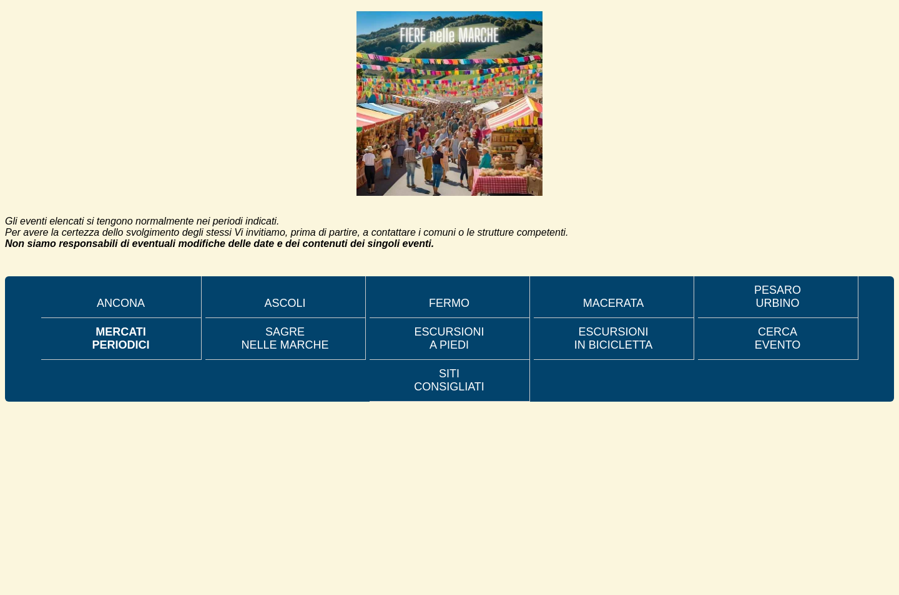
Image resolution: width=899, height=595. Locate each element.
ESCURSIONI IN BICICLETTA (613, 338)
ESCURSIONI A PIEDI (449, 338)
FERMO (449, 303)
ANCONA (121, 303)
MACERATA (613, 303)
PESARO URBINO (777, 296)
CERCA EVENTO (778, 338)
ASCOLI (284, 303)
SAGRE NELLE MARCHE (284, 338)
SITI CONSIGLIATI (449, 380)
